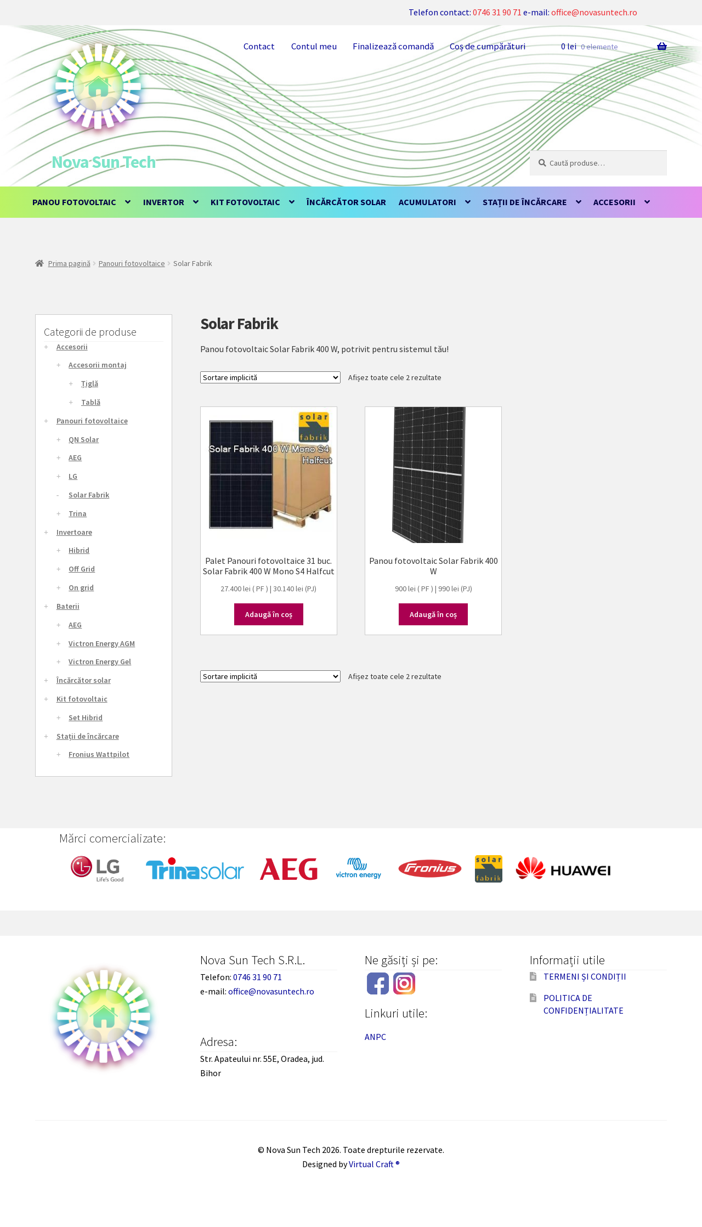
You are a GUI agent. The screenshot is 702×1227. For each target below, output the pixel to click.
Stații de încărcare (525, 201)
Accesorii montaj (98, 365)
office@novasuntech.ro (594, 12)
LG (73, 476)
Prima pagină (69, 263)
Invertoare (74, 532)
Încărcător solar (346, 201)
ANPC (375, 1036)
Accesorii (614, 201)
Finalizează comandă (393, 46)
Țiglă (89, 383)
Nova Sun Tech (104, 162)
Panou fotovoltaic (74, 201)
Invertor (163, 201)
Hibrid (79, 550)
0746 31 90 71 (497, 12)
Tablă (90, 402)
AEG (75, 457)
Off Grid (82, 569)
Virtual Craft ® (374, 1163)
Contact (259, 46)
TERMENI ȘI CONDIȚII (585, 976)
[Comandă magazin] (270, 377)
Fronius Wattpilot (99, 754)
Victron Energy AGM (102, 643)
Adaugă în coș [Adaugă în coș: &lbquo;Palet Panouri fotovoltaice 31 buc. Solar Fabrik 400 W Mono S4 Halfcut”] (268, 614)
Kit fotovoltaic (245, 201)
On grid (81, 587)
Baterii (68, 606)
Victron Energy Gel (100, 661)
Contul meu (314, 46)
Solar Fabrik (89, 495)
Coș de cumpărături (487, 46)
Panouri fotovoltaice (132, 263)
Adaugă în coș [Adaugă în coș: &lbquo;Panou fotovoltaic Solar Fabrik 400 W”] (433, 614)
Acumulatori (427, 201)
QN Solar (84, 439)
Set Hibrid (86, 717)
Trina (78, 513)
